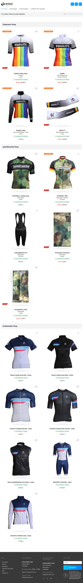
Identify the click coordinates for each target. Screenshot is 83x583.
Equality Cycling (20, 130)
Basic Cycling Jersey (62, 75)
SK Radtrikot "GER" (62, 196)
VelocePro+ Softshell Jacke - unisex (20, 536)
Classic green (62, 254)
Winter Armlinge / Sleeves (62, 132)
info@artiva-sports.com (27, 577)
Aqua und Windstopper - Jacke (20, 132)
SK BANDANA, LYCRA (20, 309)
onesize (62, 256)
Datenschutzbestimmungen (74, 578)
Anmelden (72, 567)
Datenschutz (5, 573)
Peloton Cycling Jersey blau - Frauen (20, 375)
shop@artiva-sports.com (48, 574)
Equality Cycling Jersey (21, 73)
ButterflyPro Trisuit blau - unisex (62, 482)
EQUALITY (62, 130)
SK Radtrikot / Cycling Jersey (20, 196)
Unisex (20, 199)
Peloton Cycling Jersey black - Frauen (62, 375)
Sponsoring (4, 566)
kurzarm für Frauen (62, 77)
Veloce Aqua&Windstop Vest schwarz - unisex (20, 482)
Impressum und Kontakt (7, 568)
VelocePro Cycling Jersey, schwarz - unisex (62, 428)
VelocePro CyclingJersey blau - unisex (21, 428)
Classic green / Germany (62, 197)
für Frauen (62, 199)
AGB (3, 570)
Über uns (4, 564)
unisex (20, 77)
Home (65, 14)
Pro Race (21, 75)
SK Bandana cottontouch (62, 253)
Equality (62, 73)
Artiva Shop (4, 562)
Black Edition (21, 197)
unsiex (20, 134)
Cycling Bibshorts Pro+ (20, 253)
